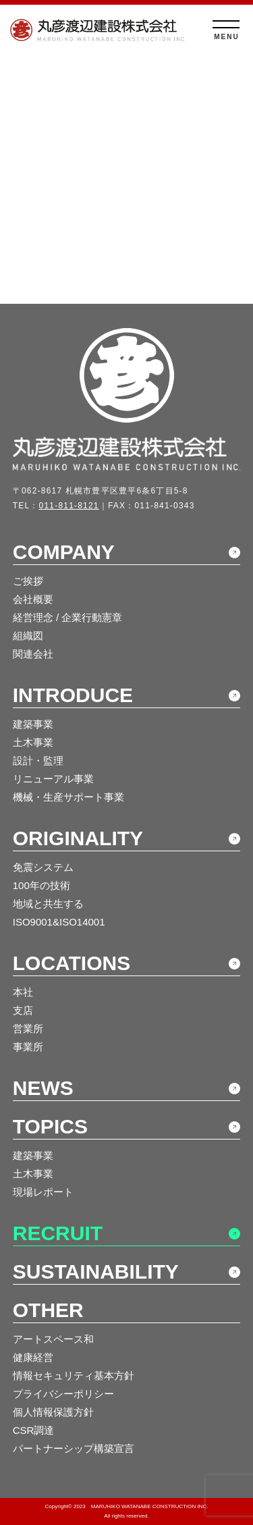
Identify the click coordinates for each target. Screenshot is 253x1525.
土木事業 (33, 742)
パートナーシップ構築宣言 (73, 1448)
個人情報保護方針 (53, 1412)
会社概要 (33, 599)
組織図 (28, 635)
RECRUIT (58, 1233)
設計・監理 (38, 760)
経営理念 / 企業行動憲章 (68, 617)
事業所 (28, 1046)
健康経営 (33, 1357)
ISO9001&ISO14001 (59, 922)
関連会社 (33, 654)
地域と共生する (48, 903)
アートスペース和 (53, 1339)
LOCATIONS (71, 963)
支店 (23, 1010)
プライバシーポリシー (63, 1393)
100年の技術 (41, 885)
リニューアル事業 (53, 778)
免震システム (43, 867)
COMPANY (64, 552)
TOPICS (50, 1126)
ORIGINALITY (78, 838)
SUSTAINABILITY (96, 1271)
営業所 (28, 1028)
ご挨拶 (28, 581)
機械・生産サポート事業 (68, 797)
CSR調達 (34, 1430)
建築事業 (33, 724)
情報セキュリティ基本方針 (73, 1375)
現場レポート (43, 1192)
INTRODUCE (73, 695)
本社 (23, 992)
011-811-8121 (69, 505)
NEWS (43, 1088)
